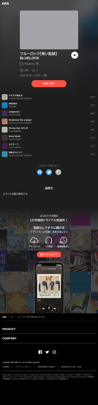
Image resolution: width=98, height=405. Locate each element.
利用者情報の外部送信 (46, 367)
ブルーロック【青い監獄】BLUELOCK (31, 317)
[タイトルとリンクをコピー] (58, 172)
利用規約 (5, 367)
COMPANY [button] (9, 338)
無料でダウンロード (49, 254)
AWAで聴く (49, 83)
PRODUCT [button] (9, 329)
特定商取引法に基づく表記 (71, 367)
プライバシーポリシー (23, 367)
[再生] (74, 55)
